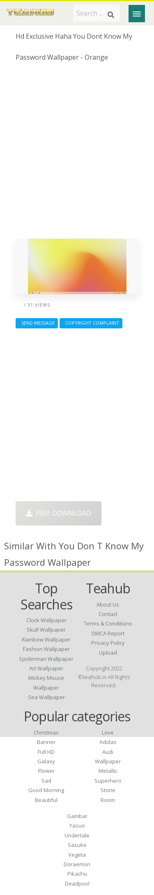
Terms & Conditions (108, 623)
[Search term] (96, 13)
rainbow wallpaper (46, 639)
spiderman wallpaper (46, 659)
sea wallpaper (46, 697)
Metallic (108, 770)
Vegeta (77, 854)
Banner (46, 742)
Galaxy (46, 761)
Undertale (77, 835)
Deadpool (77, 883)
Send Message (37, 323)
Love (108, 732)
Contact (108, 614)
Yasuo (77, 825)
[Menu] (137, 13)
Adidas (108, 742)
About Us (108, 604)
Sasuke (77, 845)
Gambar (77, 816)
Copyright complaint (91, 323)
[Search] (111, 14)
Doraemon (77, 864)
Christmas (46, 732)
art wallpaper (46, 668)
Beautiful (46, 800)
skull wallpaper (46, 629)
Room (108, 800)
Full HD (46, 752)
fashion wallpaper (46, 649)
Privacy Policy (108, 642)
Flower (46, 770)
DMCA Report (108, 633)
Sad (46, 780)
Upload (108, 652)
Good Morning (46, 790)
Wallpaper (108, 761)
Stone (108, 790)
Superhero (108, 780)
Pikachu (77, 873)
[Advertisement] (77, 153)
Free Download (58, 513)
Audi (107, 752)
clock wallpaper (46, 620)
